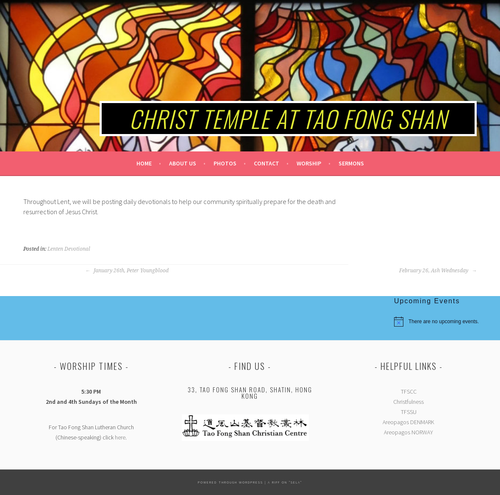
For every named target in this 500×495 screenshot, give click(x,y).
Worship (309, 163)
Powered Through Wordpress (230, 482)
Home (144, 163)
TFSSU (409, 412)
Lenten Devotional (68, 249)
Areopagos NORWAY (408, 432)
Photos (225, 163)
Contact (266, 163)
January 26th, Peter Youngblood (127, 271)
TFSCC (409, 391)
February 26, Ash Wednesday (438, 271)
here (120, 437)
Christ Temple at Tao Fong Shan (288, 118)
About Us (182, 163)
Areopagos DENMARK (408, 422)
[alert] (447, 321)
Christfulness (408, 402)
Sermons (351, 163)
